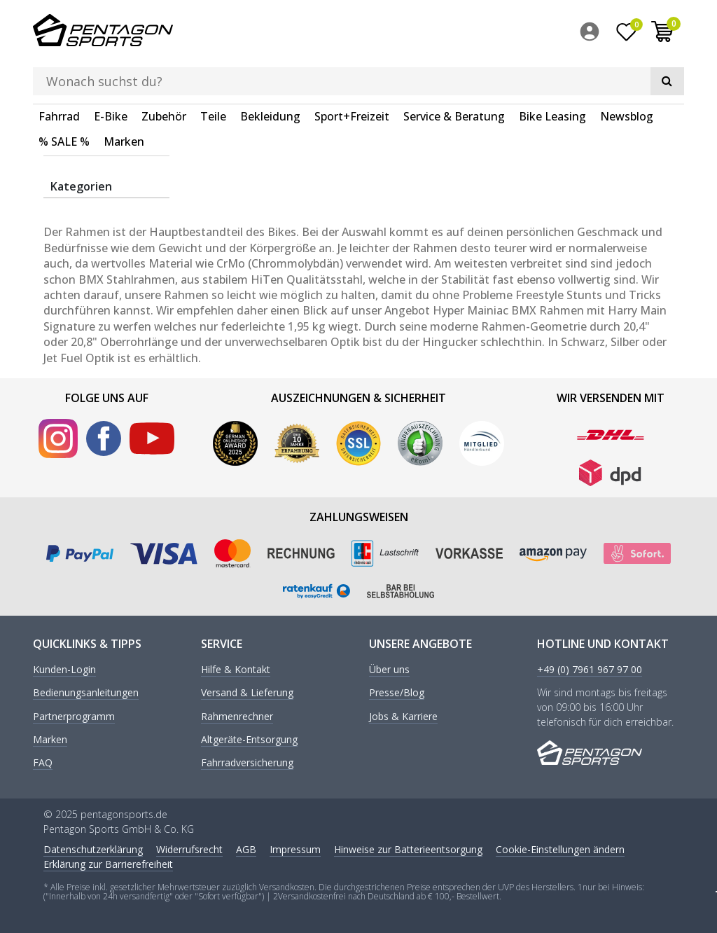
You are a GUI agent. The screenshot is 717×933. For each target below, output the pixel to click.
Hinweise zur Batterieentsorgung (408, 847)
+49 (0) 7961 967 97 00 (589, 668)
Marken (124, 98)
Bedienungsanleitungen (86, 692)
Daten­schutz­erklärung (93, 847)
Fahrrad (59, 73)
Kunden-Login (64, 668)
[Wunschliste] (626, 34)
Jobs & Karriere (403, 715)
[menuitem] (593, 34)
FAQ (43, 762)
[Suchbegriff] (338, 32)
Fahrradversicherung (247, 762)
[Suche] (495, 32)
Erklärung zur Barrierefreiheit (108, 862)
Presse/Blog (396, 692)
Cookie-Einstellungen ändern (560, 847)
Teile (213, 73)
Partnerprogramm (74, 715)
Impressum (295, 847)
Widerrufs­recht (189, 847)
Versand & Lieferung (247, 692)
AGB (246, 847)
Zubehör (163, 73)
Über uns (389, 668)
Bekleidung (270, 73)
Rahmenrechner (237, 715)
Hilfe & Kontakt (235, 668)
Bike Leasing (552, 73)
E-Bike (110, 73)
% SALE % (64, 98)
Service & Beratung (454, 73)
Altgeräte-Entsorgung (249, 739)
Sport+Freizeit (351, 73)
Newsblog (626, 73)
